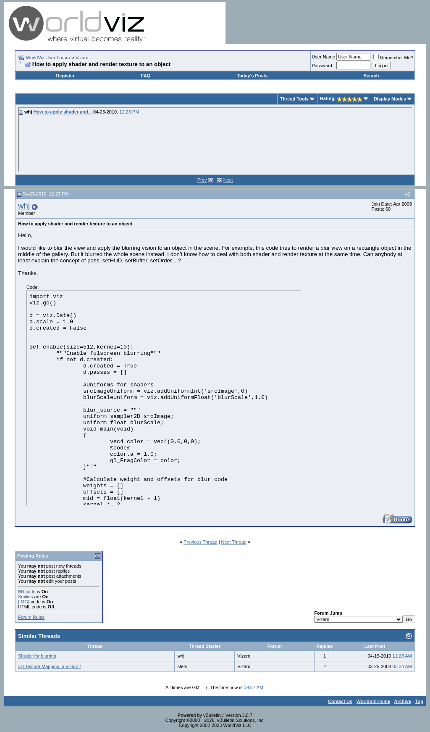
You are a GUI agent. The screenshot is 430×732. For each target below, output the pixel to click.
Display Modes (390, 98)
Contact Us (340, 701)
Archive (402, 701)
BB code (27, 591)
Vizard (82, 57)
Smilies (25, 596)
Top (419, 701)
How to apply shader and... (62, 111)
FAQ (146, 75)
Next (228, 179)
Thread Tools (294, 98)
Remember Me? (393, 57)
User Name (324, 56)
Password (322, 65)
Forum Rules (31, 617)
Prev (202, 179)
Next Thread (233, 541)
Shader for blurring (37, 655)
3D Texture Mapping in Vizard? (49, 666)
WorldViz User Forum (48, 57)
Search (371, 75)
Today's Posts (252, 75)
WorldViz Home (373, 701)
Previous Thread (201, 541)
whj (24, 205)
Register (65, 75)
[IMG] (23, 601)
